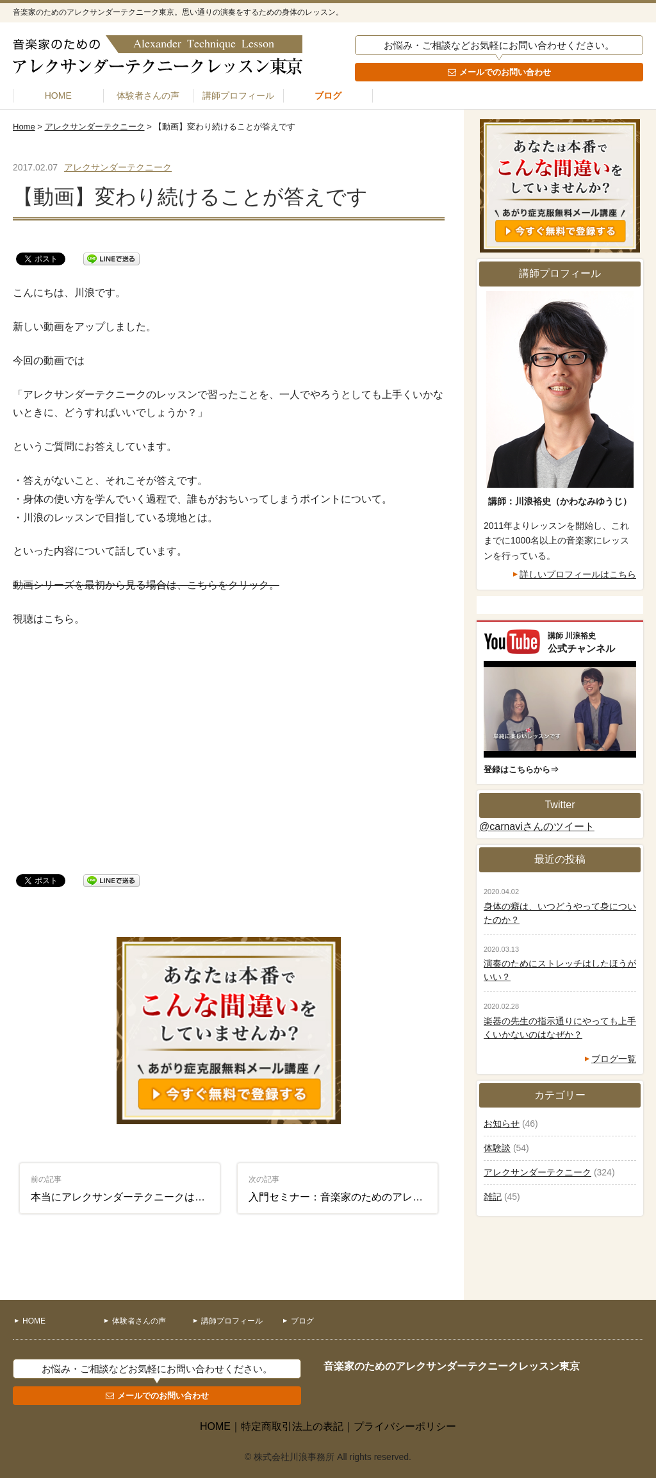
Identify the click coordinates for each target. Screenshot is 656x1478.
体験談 (497, 1148)
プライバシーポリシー (405, 1426)
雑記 (493, 1197)
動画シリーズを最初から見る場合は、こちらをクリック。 (146, 584)
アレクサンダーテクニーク (95, 126)
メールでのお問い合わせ (505, 72)
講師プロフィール (238, 95)
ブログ (328, 95)
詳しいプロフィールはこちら (578, 574)
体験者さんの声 (148, 95)
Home (24, 126)
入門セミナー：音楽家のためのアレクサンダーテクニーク (343, 1188)
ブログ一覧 (613, 1059)
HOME (58, 95)
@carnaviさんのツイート (536, 826)
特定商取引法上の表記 (292, 1426)
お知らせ (502, 1123)
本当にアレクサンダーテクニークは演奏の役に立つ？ (125, 1188)
